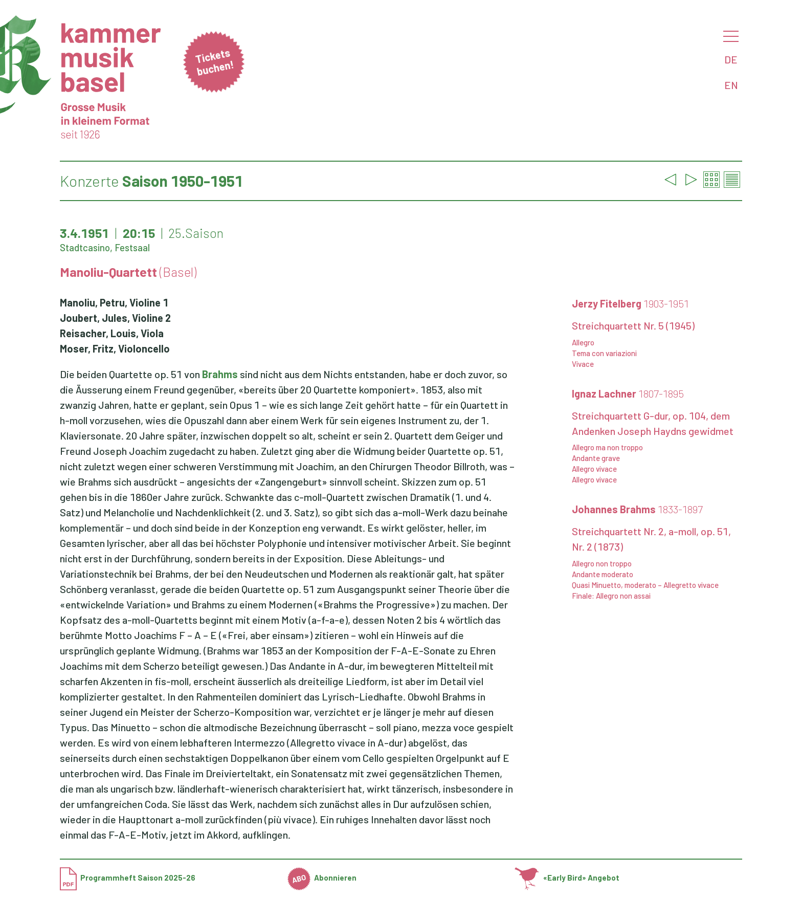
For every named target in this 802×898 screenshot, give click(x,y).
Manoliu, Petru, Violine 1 (114, 302)
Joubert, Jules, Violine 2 (115, 318)
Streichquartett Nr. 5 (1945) (633, 325)
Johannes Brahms (637, 509)
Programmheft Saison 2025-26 (127, 877)
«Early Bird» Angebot (567, 877)
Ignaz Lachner (628, 393)
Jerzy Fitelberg (630, 303)
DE (731, 59)
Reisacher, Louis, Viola (112, 333)
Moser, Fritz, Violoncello (115, 348)
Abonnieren (322, 877)
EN (731, 85)
